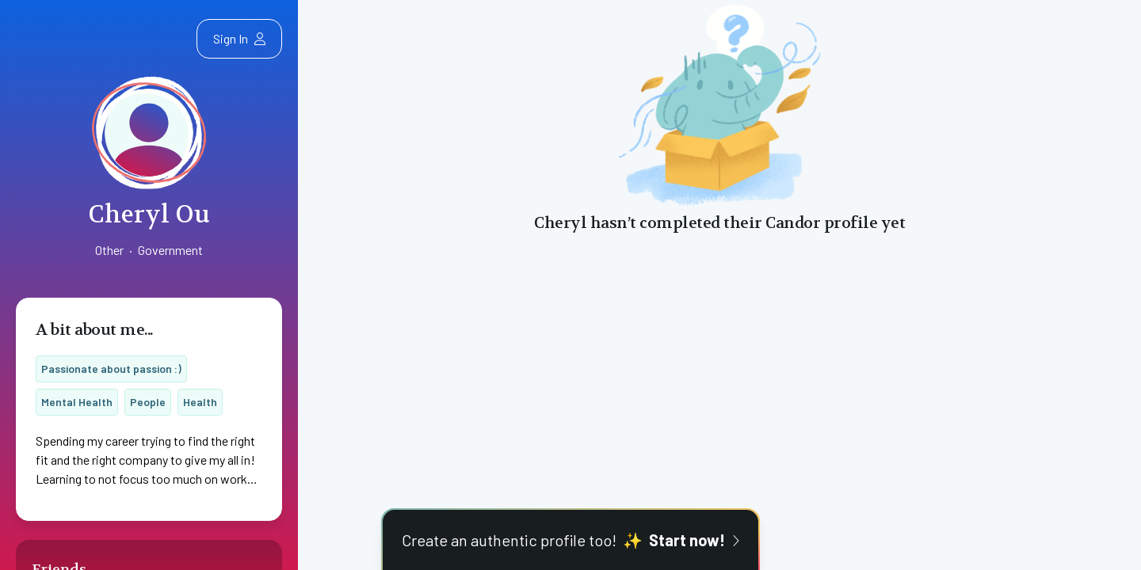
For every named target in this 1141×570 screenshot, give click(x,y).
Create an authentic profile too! (570, 540)
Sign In (239, 38)
